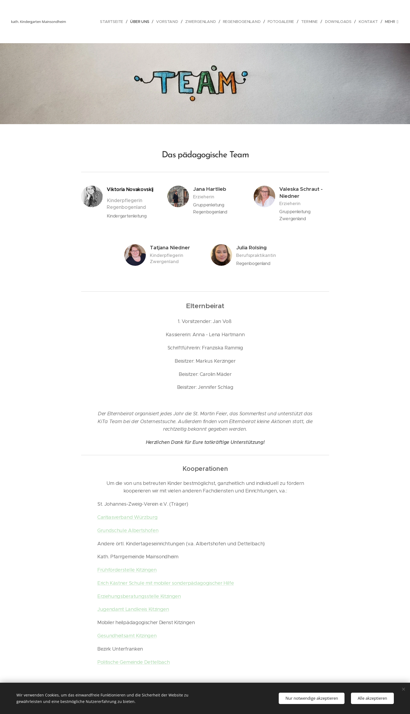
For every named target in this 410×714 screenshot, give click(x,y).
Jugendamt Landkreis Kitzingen (133, 609)
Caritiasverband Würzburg (127, 517)
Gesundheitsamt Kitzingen (126, 636)
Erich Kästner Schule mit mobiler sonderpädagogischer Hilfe (165, 583)
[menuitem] (109, 21)
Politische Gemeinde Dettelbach (133, 662)
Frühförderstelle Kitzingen (127, 570)
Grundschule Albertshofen (127, 530)
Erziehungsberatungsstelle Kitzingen (139, 596)
